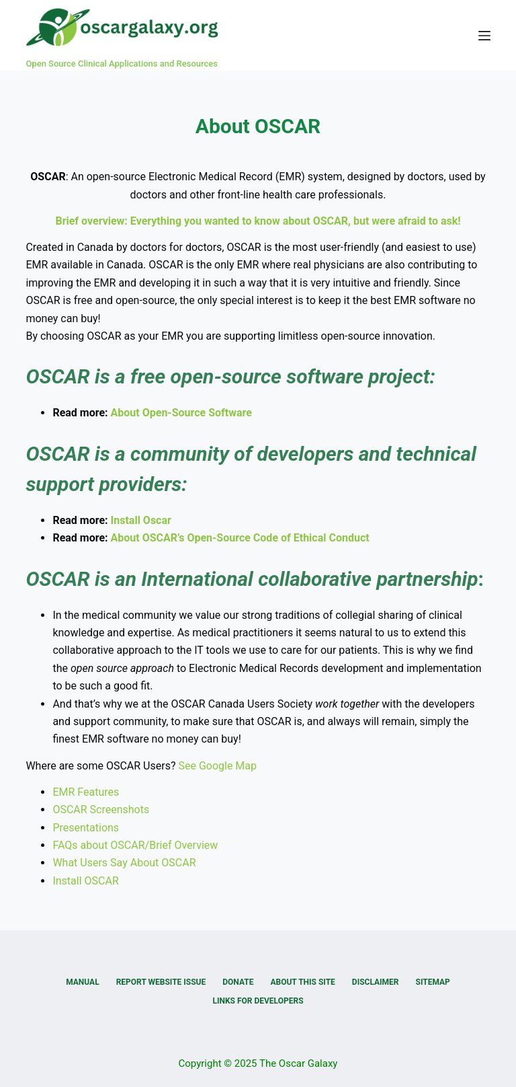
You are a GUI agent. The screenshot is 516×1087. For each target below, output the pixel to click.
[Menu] (484, 36)
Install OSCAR (85, 880)
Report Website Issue (161, 982)
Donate (237, 982)
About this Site (302, 982)
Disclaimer (375, 982)
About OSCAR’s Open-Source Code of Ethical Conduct (240, 537)
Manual (82, 982)
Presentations (85, 827)
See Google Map (217, 765)
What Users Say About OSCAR (124, 862)
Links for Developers (257, 1001)
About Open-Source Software (181, 412)
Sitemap (433, 982)
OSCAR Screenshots (100, 809)
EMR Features (85, 792)
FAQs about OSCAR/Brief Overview (135, 845)
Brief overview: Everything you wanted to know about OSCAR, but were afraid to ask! (257, 221)
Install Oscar (141, 520)
